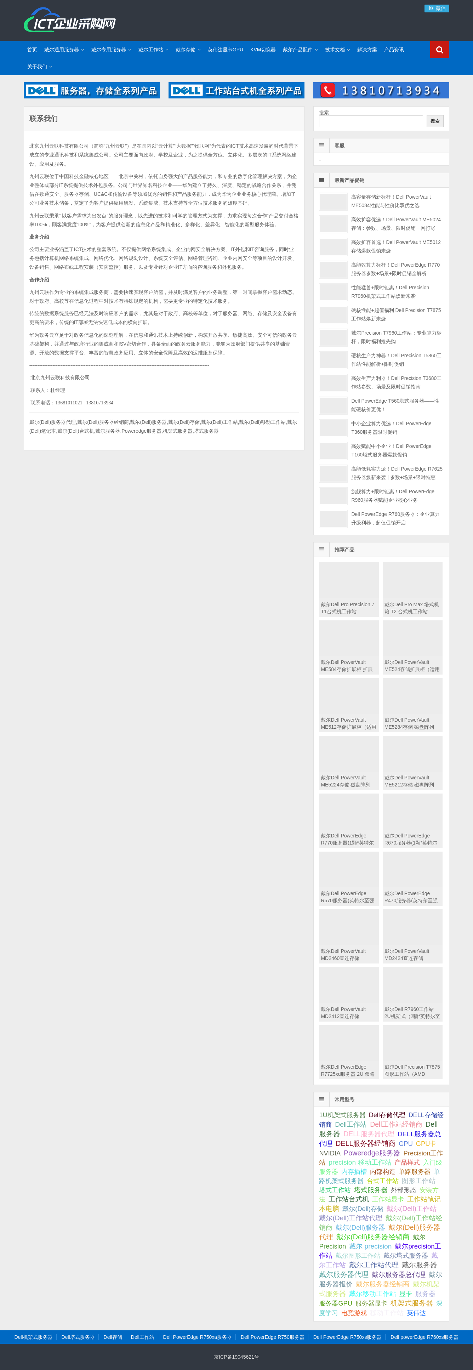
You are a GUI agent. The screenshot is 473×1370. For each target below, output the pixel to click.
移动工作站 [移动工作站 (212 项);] (387, 1313)
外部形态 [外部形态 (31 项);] (403, 1190)
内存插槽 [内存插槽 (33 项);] (354, 1171)
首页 (32, 49)
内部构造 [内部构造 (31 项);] (382, 1171)
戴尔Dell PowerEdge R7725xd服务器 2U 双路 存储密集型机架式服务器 (348, 1074)
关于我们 (37, 66)
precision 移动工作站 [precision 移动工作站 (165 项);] (360, 1162)
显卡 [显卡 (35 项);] (405, 1293)
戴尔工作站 (150, 49)
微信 (437, 8)
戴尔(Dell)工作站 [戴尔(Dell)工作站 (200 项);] (412, 1208)
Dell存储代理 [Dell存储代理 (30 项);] (387, 1115)
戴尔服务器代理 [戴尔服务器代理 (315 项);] (344, 1274)
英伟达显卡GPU (225, 49)
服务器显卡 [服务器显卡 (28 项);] (371, 1303)
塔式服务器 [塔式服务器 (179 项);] (371, 1190)
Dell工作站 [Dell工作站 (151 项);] (351, 1124)
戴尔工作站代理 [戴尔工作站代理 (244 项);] (374, 1265)
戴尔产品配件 (298, 49)
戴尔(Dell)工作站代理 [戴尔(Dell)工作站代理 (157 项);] (350, 1218)
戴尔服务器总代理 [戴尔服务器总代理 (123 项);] (399, 1274)
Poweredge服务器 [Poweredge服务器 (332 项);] (372, 1153)
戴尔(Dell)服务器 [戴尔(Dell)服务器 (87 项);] (360, 1227)
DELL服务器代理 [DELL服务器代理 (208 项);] (368, 1134)
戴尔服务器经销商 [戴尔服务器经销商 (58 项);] (383, 1284)
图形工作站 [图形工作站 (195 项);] (418, 1180)
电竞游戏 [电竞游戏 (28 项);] (354, 1313)
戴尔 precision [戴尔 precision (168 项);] (370, 1246)
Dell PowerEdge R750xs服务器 (347, 1337)
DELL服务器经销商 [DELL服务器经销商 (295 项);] (365, 1143)
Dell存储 (113, 1337)
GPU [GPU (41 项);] (406, 1143)
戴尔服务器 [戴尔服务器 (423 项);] (419, 1265)
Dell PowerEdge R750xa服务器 (197, 1337)
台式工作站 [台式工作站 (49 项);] (383, 1180)
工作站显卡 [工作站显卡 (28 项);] (388, 1199)
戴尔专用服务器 (108, 49)
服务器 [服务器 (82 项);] (425, 1293)
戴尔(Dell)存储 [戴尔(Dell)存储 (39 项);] (362, 1208)
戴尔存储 (185, 49)
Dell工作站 (142, 1337)
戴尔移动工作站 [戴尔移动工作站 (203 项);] (372, 1293)
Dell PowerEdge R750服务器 (272, 1337)
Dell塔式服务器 (78, 1337)
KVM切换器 (263, 49)
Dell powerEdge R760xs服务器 (424, 1337)
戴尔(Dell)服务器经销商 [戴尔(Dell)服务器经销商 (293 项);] (373, 1237)
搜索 (324, 112)
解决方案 (367, 49)
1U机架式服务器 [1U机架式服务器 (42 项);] (342, 1115)
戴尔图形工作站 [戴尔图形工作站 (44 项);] (358, 1255)
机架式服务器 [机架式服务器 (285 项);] (412, 1303)
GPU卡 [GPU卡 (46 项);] (426, 1143)
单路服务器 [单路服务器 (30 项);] (415, 1171)
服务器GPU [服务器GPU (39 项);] (335, 1303)
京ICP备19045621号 (236, 1357)
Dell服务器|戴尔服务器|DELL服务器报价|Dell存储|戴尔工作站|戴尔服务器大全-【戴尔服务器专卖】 (70, 19)
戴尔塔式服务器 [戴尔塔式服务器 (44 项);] (405, 1255)
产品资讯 (394, 49)
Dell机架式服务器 (34, 1337)
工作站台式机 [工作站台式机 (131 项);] (349, 1199)
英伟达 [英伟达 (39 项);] (416, 1313)
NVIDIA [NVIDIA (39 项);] (330, 1153)
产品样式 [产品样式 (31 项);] (407, 1162)
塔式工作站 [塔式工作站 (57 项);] (335, 1190)
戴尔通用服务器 (61, 49)
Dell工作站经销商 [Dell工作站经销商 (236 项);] (396, 1124)
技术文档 (335, 49)
